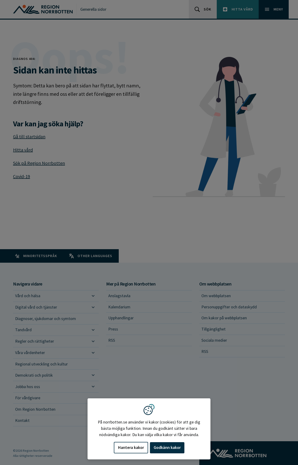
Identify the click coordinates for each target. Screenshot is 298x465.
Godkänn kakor (167, 447)
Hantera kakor (131, 447)
